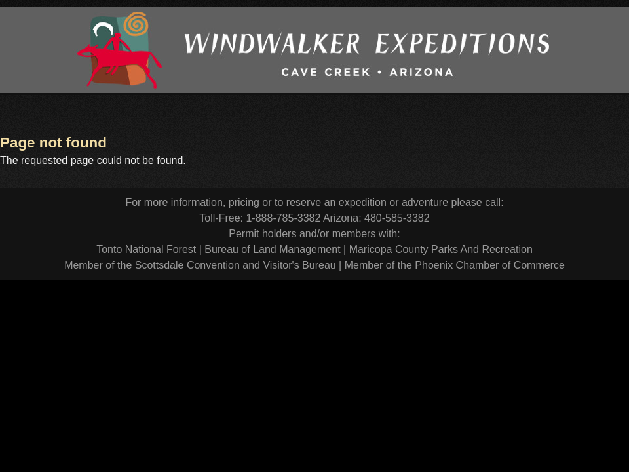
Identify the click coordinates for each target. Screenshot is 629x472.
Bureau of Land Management (272, 249)
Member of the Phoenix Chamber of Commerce (455, 265)
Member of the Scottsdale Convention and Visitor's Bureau (200, 265)
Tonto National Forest (146, 249)
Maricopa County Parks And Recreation (441, 249)
